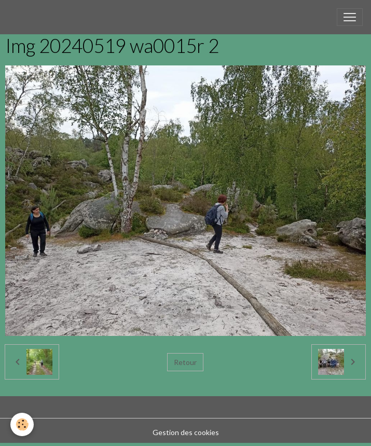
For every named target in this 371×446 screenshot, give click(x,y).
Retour (185, 362)
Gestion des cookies (186, 432)
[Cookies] (22, 424)
